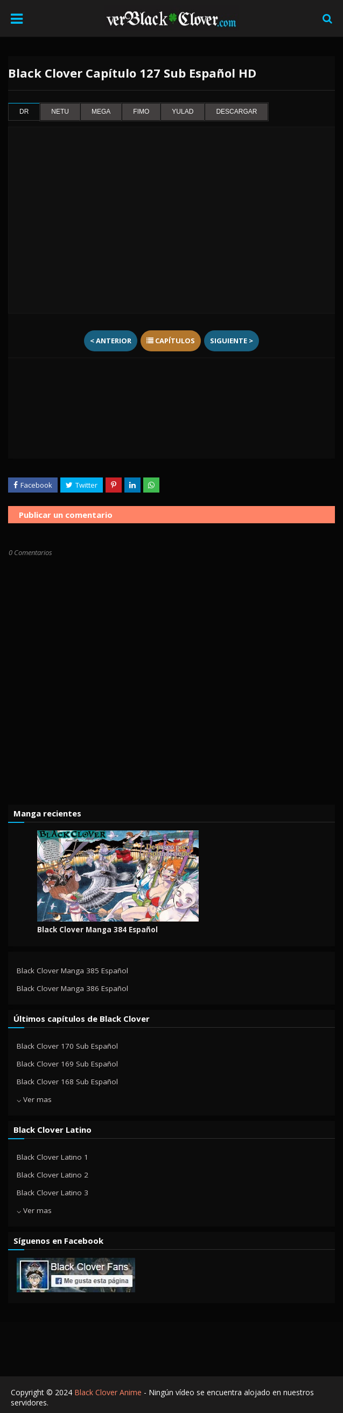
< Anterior (110, 340)
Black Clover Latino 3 (52, 1192)
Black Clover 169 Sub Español (67, 1064)
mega (101, 112)
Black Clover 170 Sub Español (67, 1046)
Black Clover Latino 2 (52, 1175)
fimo (141, 112)
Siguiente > (231, 340)
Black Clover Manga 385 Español (72, 970)
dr (24, 112)
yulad (182, 112)
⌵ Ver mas (34, 1099)
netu (60, 112)
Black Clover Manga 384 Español (97, 929)
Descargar (236, 112)
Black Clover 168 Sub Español (67, 1081)
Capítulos (170, 340)
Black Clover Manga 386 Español (72, 988)
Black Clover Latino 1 (52, 1157)
